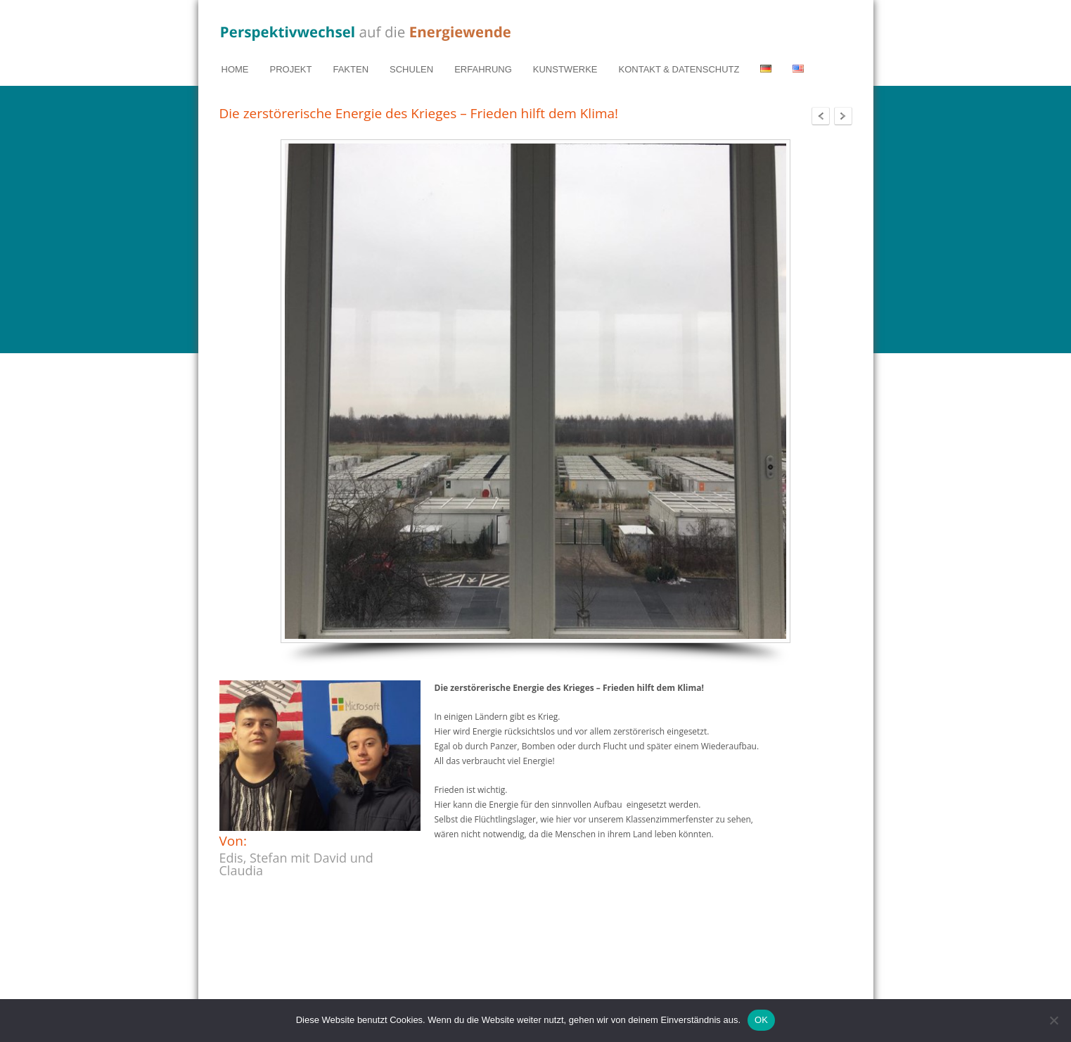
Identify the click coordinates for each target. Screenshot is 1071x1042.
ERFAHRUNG (483, 69)
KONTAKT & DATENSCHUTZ (679, 69)
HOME (235, 69)
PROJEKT (291, 69)
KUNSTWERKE (565, 69)
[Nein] (1053, 1020)
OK (761, 1020)
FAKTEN (350, 69)
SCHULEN (411, 69)
